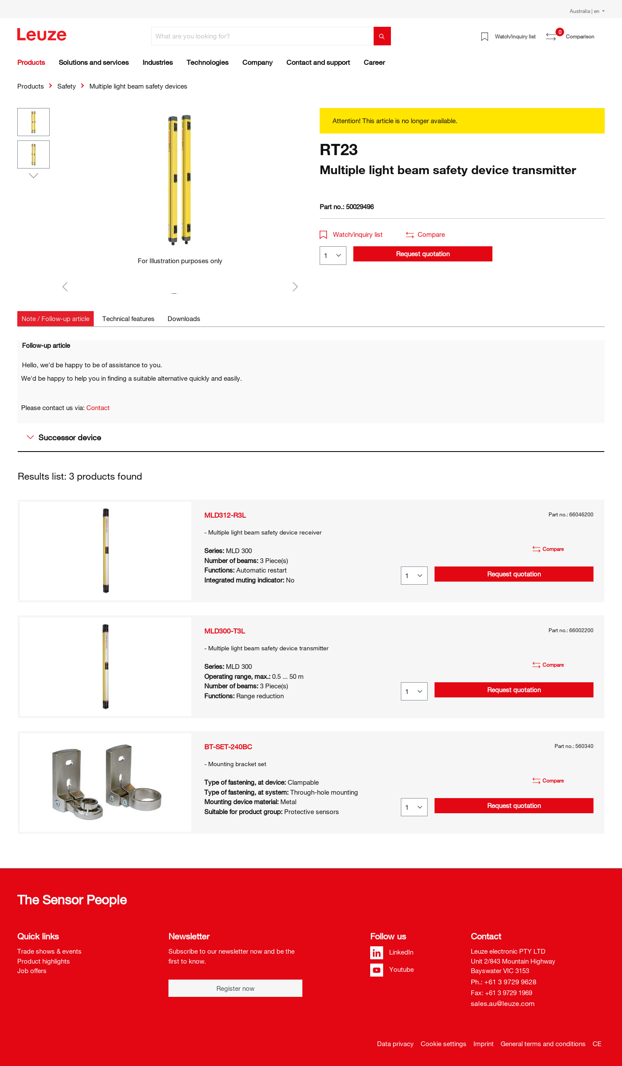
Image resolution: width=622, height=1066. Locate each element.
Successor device (64, 437)
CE (597, 1043)
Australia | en (585, 10)
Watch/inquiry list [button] (351, 234)
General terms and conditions (543, 1043)
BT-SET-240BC (228, 746)
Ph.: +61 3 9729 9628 (503, 981)
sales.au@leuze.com (503, 1003)
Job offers (32, 970)
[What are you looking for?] (262, 36)
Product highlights (43, 961)
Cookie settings (443, 1043)
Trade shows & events (49, 951)
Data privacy (395, 1043)
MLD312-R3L (225, 515)
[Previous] (64, 286)
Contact (98, 407)
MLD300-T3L (224, 631)
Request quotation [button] (423, 254)
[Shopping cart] (599, 33)
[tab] (55, 318)
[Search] (382, 36)
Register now (235, 988)
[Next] (295, 286)
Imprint (483, 1043)
